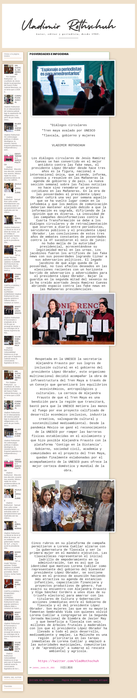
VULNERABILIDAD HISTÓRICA (18, 341)
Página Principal (71, 680)
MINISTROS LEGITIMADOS (18, 310)
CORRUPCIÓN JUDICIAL (18, 99)
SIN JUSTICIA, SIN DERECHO (18, 70)
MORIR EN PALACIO (18, 249)
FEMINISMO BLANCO (18, 277)
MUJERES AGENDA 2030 (18, 127)
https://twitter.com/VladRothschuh (68, 661)
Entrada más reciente (42, 680)
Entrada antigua (98, 680)
